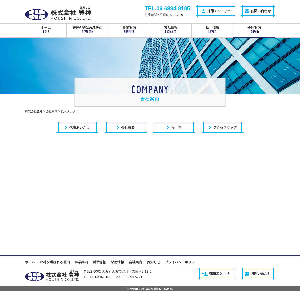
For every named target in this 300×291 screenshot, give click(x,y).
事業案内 (129, 29)
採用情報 (212, 29)
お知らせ (153, 262)
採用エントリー (215, 11)
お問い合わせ (258, 11)
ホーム (45, 29)
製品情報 (170, 29)
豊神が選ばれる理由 (87, 29)
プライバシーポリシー (181, 262)
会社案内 (254, 29)
